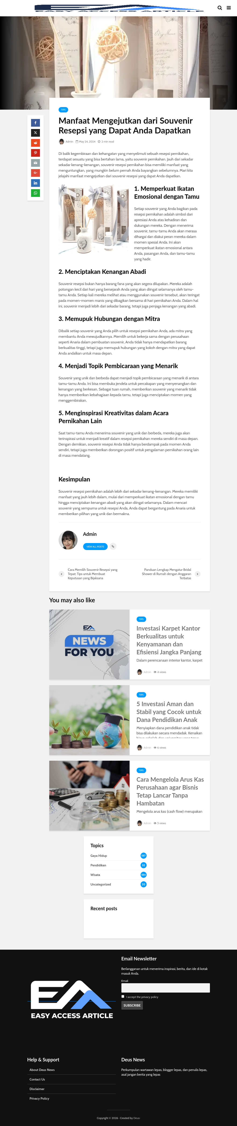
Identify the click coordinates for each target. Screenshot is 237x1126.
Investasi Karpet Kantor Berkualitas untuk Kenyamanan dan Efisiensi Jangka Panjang (169, 640)
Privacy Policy (39, 1098)
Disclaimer (37, 1089)
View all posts (95, 546)
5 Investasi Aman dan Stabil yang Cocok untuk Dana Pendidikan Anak (169, 711)
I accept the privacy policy (142, 997)
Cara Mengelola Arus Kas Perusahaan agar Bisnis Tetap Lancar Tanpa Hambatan (170, 791)
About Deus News (42, 1070)
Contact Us (37, 1079)
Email (124, 981)
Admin (66, 141)
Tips (63, 109)
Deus (136, 1118)
